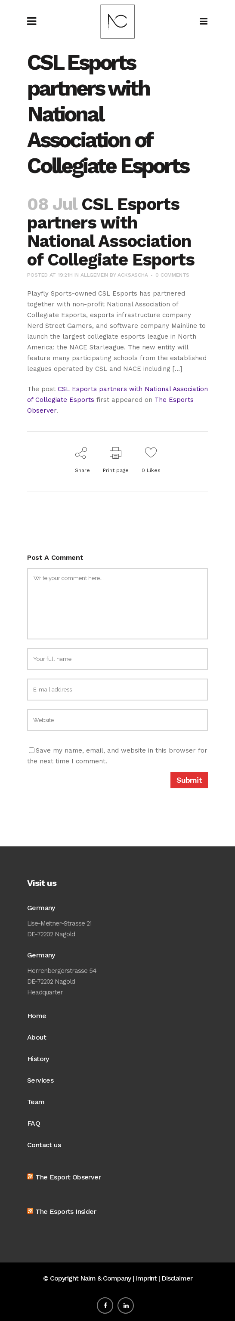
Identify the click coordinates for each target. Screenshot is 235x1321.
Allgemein (94, 275)
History (38, 1059)
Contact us (44, 1145)
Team (36, 1102)
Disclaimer (176, 1278)
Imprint (146, 1278)
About (36, 1037)
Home (36, 1016)
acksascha (133, 275)
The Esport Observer (68, 1177)
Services (40, 1080)
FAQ (33, 1123)
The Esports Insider (65, 1211)
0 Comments (172, 275)
